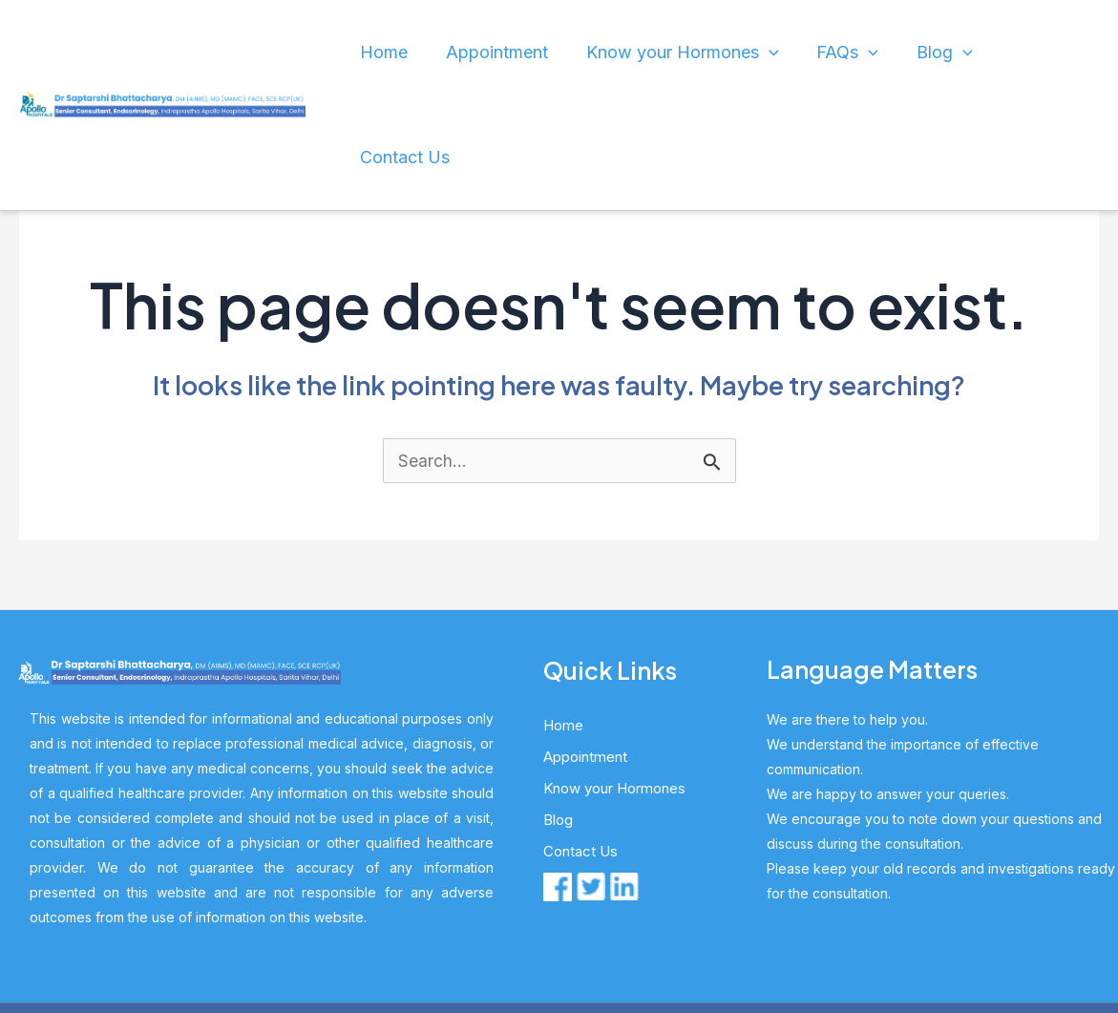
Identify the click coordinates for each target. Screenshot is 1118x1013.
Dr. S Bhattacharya (484, 929)
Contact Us (1043, 52)
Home (444, 52)
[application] (793, 52)
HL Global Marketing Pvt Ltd (723, 929)
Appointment (543, 52)
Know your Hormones (712, 52)
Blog (946, 52)
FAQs (862, 52)
